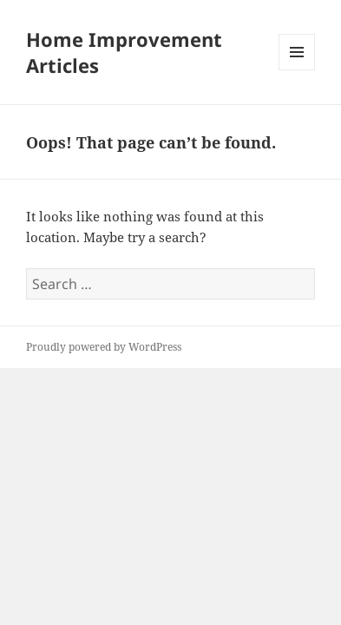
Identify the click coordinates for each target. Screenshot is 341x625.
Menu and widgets (297, 69)
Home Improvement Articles (124, 52)
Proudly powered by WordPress (103, 346)
